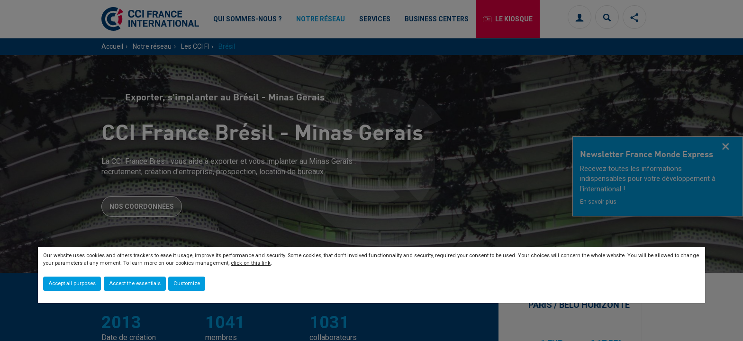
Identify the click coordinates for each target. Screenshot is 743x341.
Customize (186, 283)
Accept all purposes (72, 283)
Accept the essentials (135, 283)
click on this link (251, 263)
